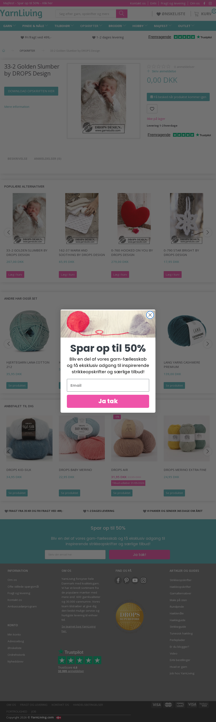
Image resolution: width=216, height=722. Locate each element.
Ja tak (108, 408)
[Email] (108, 392)
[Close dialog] (150, 321)
